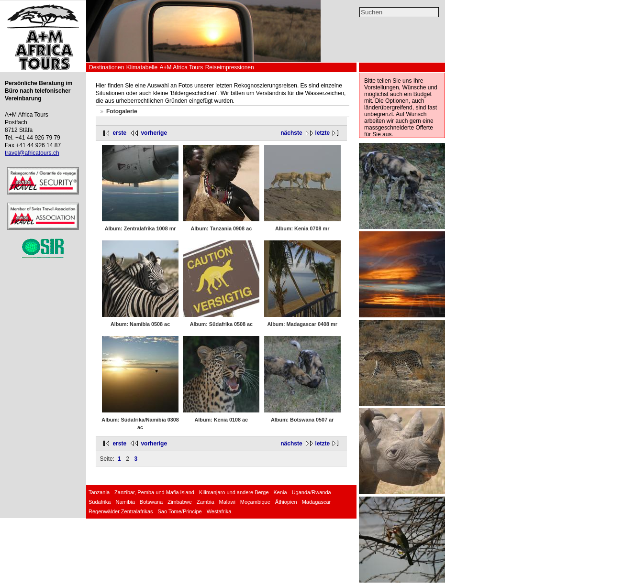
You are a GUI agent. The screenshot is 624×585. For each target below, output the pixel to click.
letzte (322, 133)
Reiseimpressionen (229, 67)
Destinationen (106, 67)
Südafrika (100, 502)
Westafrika (219, 511)
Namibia (124, 502)
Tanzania (99, 492)
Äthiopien (286, 502)
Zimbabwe (179, 502)
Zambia (205, 502)
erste (119, 133)
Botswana (151, 502)
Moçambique (255, 502)
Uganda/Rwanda (311, 492)
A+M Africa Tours (181, 67)
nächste (291, 133)
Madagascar (316, 502)
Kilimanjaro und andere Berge (234, 492)
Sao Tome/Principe (180, 511)
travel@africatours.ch (32, 153)
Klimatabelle (141, 67)
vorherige (154, 133)
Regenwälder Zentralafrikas (121, 511)
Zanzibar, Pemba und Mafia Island (154, 492)
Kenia (280, 492)
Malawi (227, 502)
